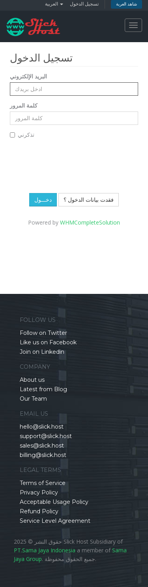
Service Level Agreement (55, 520)
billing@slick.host (43, 455)
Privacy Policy (39, 492)
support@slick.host (46, 436)
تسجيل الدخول (84, 3)
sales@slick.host (42, 445)
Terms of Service (43, 483)
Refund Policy (39, 511)
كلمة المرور (23, 105)
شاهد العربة (126, 4)
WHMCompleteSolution (90, 222)
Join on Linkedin (42, 351)
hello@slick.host (42, 426)
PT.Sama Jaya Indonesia (44, 550)
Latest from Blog (43, 389)
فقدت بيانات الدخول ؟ (89, 199)
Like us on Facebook (48, 342)
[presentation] (75, 163)
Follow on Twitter (43, 332)
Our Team (33, 398)
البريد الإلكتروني (28, 76)
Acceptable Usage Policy (54, 501)
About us (32, 379)
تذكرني (22, 134)
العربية (54, 3)
